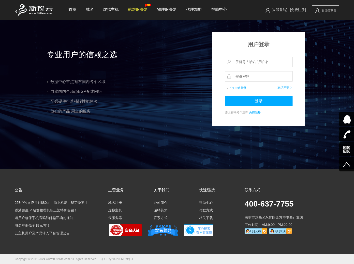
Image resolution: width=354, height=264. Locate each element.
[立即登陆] (279, 10)
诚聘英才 (160, 210)
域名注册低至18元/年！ (32, 225)
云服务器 (115, 218)
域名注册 (115, 203)
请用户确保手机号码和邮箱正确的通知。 (46, 218)
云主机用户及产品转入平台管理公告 (42, 233)
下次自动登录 (235, 88)
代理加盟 (194, 9)
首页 (72, 9)
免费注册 (255, 112)
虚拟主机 (111, 9)
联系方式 (160, 218)
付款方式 (206, 210)
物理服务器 (167, 9)
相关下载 (206, 218)
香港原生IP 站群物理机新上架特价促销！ (46, 210)
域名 (90, 9)
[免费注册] (298, 10)
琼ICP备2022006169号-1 (117, 259)
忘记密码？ (285, 87)
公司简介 (160, 203)
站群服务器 (139, 8)
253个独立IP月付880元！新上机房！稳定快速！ (51, 203)
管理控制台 (325, 10)
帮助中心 (219, 9)
